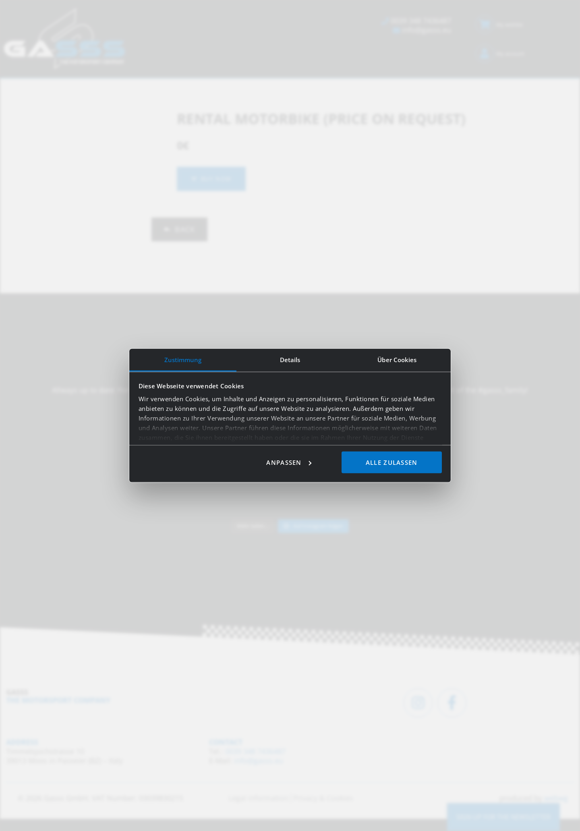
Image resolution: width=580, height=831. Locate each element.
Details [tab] (290, 359)
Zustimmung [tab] (183, 359)
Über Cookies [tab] (396, 359)
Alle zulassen (392, 462)
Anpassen (288, 462)
